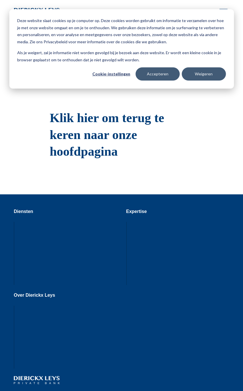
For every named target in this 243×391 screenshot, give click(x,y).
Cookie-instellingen (111, 73)
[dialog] (121, 49)
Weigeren (204, 73)
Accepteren (157, 73)
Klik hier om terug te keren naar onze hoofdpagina (107, 135)
